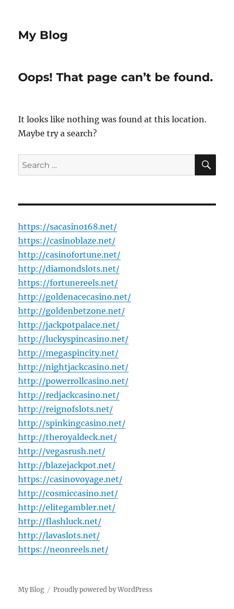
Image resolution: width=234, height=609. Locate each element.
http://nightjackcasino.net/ (73, 367)
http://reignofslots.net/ (65, 409)
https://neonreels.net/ (63, 549)
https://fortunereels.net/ (68, 283)
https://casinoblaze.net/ (66, 241)
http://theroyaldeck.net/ (67, 437)
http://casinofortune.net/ (69, 255)
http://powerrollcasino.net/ (73, 381)
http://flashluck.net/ (59, 521)
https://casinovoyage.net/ (70, 479)
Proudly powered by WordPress (103, 589)
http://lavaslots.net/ (59, 535)
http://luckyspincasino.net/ (73, 339)
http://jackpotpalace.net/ (69, 325)
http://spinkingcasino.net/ (72, 423)
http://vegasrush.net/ (61, 451)
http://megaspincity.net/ (68, 353)
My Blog (43, 35)
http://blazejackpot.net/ (66, 465)
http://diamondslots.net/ (69, 269)
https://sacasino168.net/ (67, 227)
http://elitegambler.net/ (66, 507)
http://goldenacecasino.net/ (74, 297)
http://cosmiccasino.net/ (68, 493)
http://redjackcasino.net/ (69, 395)
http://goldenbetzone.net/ (71, 311)
